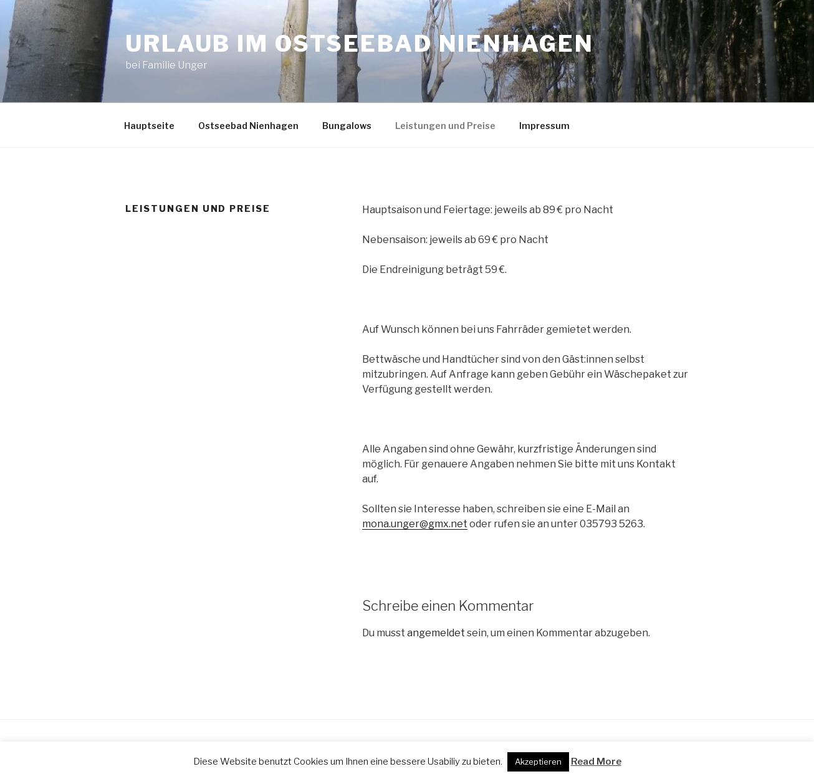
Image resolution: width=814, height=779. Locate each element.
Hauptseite (149, 125)
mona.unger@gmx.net (414, 524)
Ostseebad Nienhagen (248, 125)
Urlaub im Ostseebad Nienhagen (359, 43)
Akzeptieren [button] (538, 762)
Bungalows (346, 125)
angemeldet (436, 633)
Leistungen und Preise (445, 125)
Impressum (544, 125)
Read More (596, 761)
